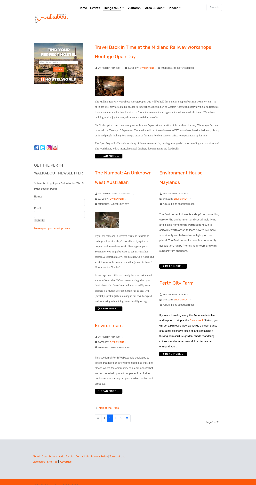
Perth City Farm (176, 276)
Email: (37, 201)
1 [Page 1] (110, 410)
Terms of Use (117, 449)
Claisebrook (196, 313)
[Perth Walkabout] (51, 10)
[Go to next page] (121, 411)
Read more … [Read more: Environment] (108, 384)
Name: (38, 189)
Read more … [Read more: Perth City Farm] (173, 346)
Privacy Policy (99, 449)
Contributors (49, 449)
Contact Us (82, 449)
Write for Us (66, 449)
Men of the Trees (109, 400)
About (36, 449)
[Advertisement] (54, 106)
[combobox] (214, 7)
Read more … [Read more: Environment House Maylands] (173, 259)
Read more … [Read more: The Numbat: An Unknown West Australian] (108, 301)
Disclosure (38, 454)
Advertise (66, 454)
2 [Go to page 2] (115, 410)
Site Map (52, 454)
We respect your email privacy (52, 220)
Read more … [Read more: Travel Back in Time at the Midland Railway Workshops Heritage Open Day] (108, 148)
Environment (147, 60)
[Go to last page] (127, 411)
